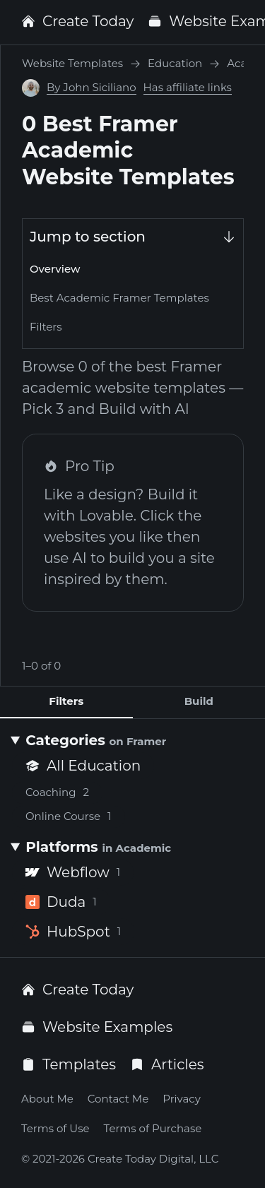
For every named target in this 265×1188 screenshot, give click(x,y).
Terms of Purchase (153, 1128)
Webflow (72, 872)
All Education (83, 765)
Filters (46, 326)
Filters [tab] (66, 701)
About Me (47, 1098)
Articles (167, 1064)
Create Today (77, 21)
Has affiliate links (187, 87)
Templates (68, 1064)
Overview (55, 268)
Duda (61, 901)
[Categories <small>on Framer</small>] (132, 740)
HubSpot (73, 931)
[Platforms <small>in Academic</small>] (132, 846)
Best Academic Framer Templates (119, 297)
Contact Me (118, 1098)
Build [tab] (198, 701)
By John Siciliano (91, 87)
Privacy (182, 1098)
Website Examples (96, 1026)
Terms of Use (55, 1128)
